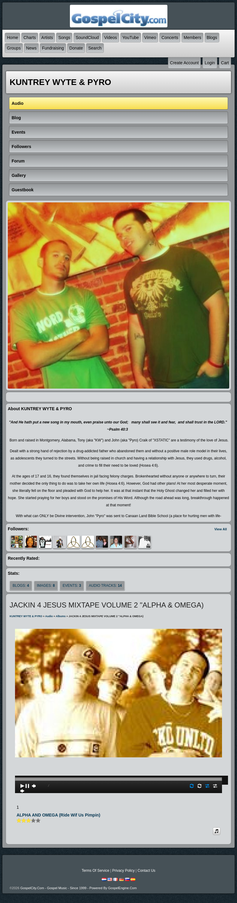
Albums (61, 616)
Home (12, 37)
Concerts (169, 37)
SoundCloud (87, 37)
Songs (64, 37)
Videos (110, 37)
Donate (76, 48)
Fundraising (53, 48)
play (118, 762)
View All (220, 529)
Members (192, 37)
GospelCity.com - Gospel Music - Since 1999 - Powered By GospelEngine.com (78, 888)
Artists (47, 37)
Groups (14, 48)
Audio (49, 616)
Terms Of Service (95, 870)
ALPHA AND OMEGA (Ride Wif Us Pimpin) (58, 815)
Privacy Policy (123, 870)
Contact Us (146, 870)
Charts (29, 37)
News (31, 48)
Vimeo (150, 37)
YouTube (130, 37)
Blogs (212, 37)
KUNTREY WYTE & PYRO (26, 616)
